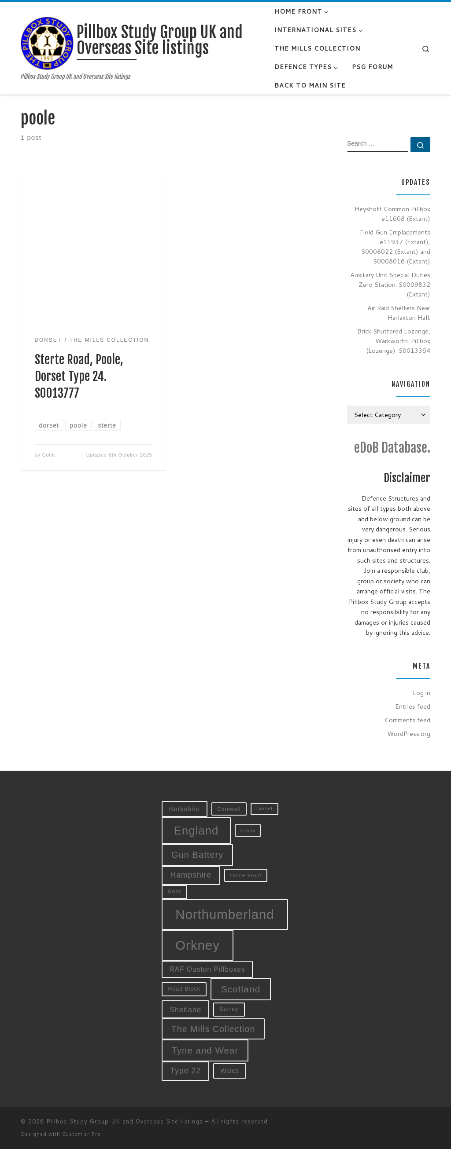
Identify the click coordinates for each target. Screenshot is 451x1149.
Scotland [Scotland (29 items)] (240, 989)
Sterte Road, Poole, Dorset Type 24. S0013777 (79, 376)
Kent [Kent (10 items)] (174, 892)
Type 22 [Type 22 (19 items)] (185, 1070)
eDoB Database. (392, 447)
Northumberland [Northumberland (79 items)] (224, 914)
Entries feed (412, 706)
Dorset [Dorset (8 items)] (264, 808)
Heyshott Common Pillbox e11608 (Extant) (392, 213)
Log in (421, 692)
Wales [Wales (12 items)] (229, 1070)
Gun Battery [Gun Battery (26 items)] (197, 855)
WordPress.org (408, 733)
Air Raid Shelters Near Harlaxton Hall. (398, 312)
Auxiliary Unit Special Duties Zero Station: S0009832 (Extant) (390, 284)
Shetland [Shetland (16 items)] (185, 1010)
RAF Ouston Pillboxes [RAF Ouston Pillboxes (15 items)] (207, 969)
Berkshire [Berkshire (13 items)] (184, 808)
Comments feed (407, 720)
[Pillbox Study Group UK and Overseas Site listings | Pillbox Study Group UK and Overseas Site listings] (47, 43)
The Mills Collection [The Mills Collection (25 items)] (213, 1029)
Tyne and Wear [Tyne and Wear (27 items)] (204, 1050)
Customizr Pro (81, 1134)
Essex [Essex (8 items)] (247, 830)
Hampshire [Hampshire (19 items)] (191, 875)
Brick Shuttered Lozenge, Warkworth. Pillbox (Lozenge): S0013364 (393, 340)
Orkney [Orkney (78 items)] (197, 945)
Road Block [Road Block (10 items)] (184, 989)
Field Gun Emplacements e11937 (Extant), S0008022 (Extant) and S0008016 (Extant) (395, 246)
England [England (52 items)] (196, 830)
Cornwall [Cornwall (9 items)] (228, 809)
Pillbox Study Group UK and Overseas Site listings (124, 1121)
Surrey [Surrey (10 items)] (229, 1009)
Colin (48, 454)
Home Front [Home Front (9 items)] (245, 875)
